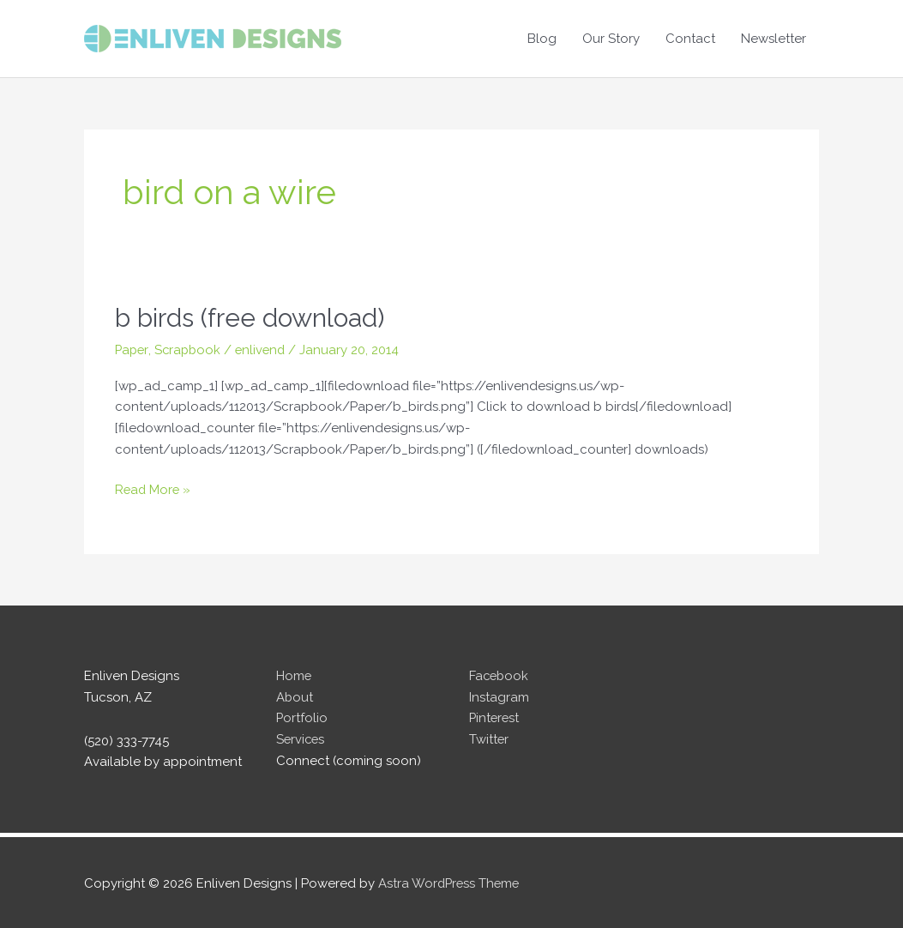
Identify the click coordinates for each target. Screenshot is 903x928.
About (295, 695)
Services (301, 737)
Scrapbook (190, 348)
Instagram (499, 695)
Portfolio (302, 717)
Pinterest (495, 717)
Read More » (154, 488)
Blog (542, 38)
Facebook (500, 674)
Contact (690, 38)
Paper (132, 348)
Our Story (611, 38)
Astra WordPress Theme (450, 881)
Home (294, 674)
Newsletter (773, 38)
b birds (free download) (250, 318)
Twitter (489, 737)
